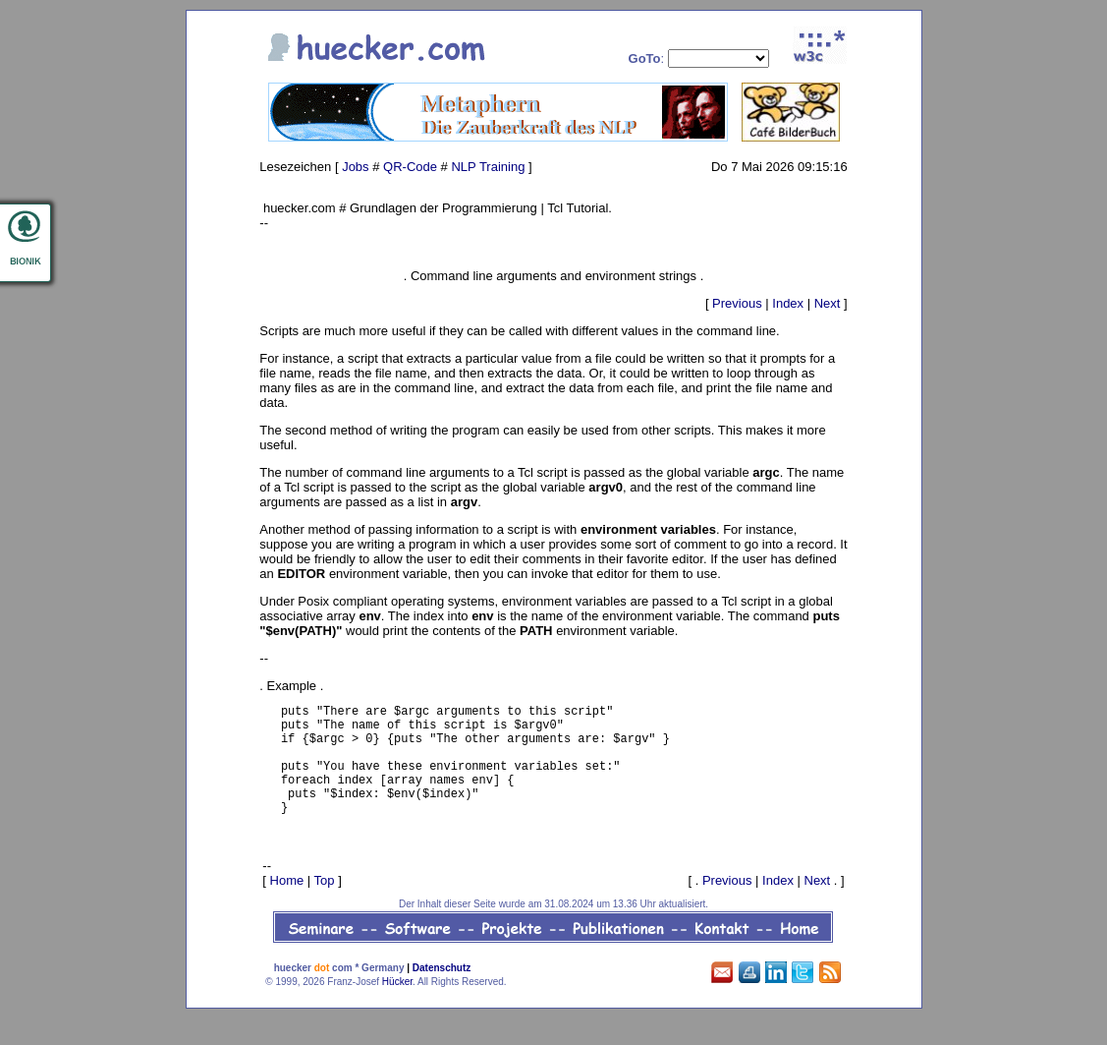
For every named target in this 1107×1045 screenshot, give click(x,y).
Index (787, 303)
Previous (737, 303)
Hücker (397, 1008)
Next (827, 303)
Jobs (355, 166)
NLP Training (488, 166)
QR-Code (410, 166)
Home (287, 907)
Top (324, 907)
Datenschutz (441, 994)
